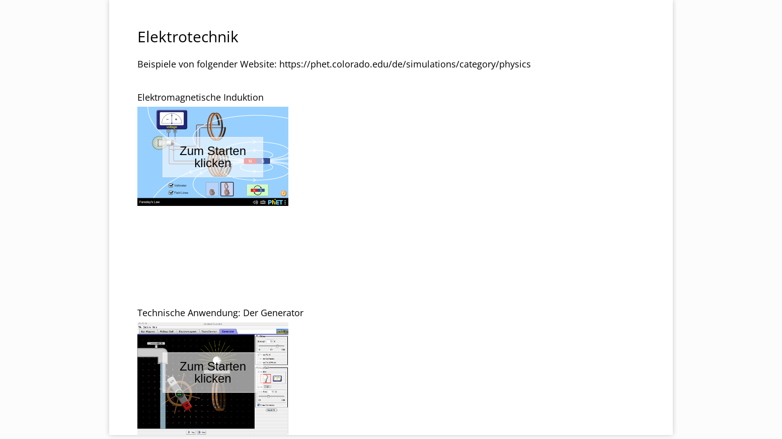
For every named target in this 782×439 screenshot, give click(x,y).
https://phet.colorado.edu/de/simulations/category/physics (405, 64)
